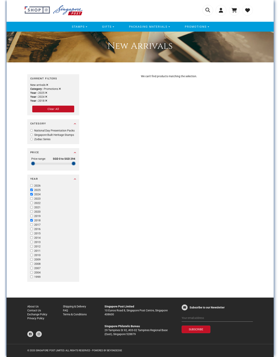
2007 (37, 268)
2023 (37, 198)
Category (53, 123)
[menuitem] (79, 27)
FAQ (65, 310)
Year (53, 178)
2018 (37, 220)
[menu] (140, 27)
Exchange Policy (37, 314)
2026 (37, 185)
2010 (37, 255)
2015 (37, 233)
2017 (37, 224)
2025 (37, 190)
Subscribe (196, 329)
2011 (37, 250)
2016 (37, 229)
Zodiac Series (42, 139)
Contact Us (34, 310)
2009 (37, 259)
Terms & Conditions (75, 314)
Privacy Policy (35, 318)
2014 (37, 237)
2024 (37, 194)
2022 (37, 203)
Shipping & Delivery (74, 306)
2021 (37, 207)
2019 (37, 216)
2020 (37, 211)
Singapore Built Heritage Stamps (54, 134)
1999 (37, 276)
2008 (37, 263)
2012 (37, 246)
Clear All (53, 109)
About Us (33, 306)
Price (53, 152)
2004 (37, 272)
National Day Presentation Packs (54, 130)
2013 (37, 242)
